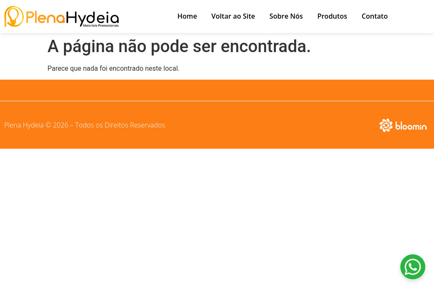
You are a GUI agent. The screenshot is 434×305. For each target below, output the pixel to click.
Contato (375, 16)
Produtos (332, 16)
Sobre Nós (286, 16)
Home (187, 16)
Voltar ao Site (233, 16)
